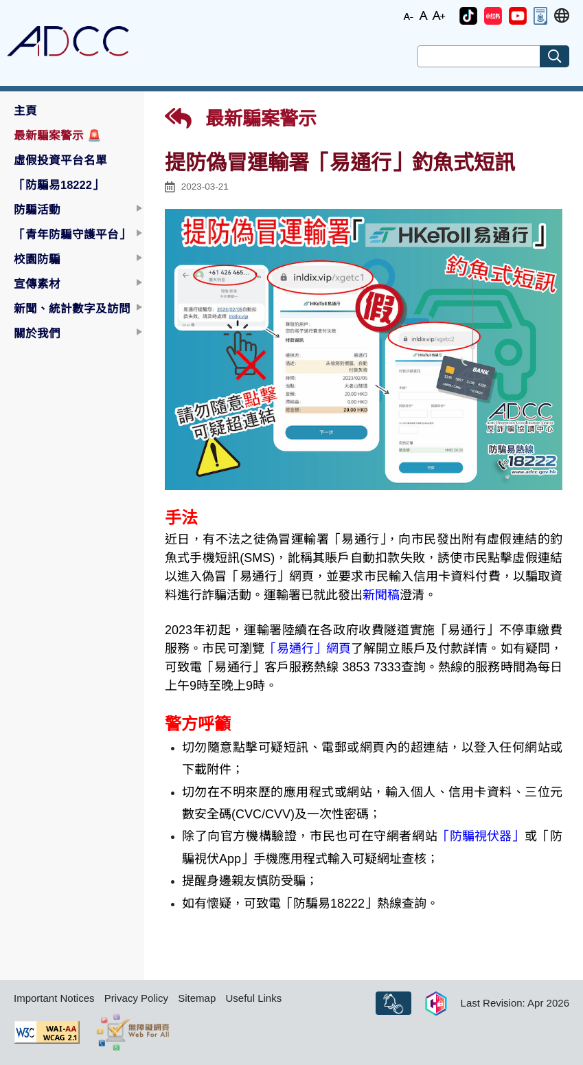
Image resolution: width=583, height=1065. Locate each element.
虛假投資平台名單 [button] (60, 160)
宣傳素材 (37, 284)
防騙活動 (37, 209)
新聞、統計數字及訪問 (72, 308)
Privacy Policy (136, 998)
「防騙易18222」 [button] (59, 185)
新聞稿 (381, 595)
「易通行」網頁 (307, 648)
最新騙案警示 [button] (58, 135)
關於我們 (37, 333)
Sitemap (197, 998)
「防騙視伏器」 (480, 836)
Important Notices (54, 998)
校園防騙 (37, 259)
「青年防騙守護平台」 (72, 234)
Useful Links (253, 998)
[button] (468, 16)
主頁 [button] (25, 110)
